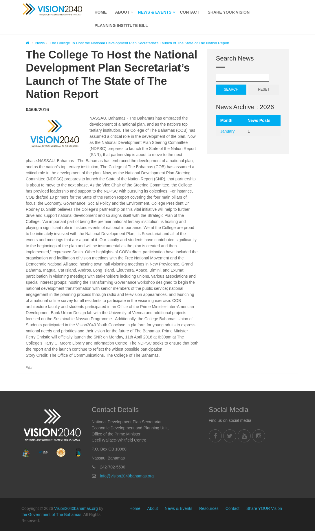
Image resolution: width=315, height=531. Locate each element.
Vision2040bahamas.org (76, 508)
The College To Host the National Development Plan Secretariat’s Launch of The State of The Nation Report (140, 43)
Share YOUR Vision (229, 12)
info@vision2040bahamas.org (126, 476)
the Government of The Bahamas (51, 514)
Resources (209, 508)
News (40, 43)
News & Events (154, 12)
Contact (189, 12)
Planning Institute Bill (121, 25)
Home (101, 12)
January (227, 131)
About (122, 12)
